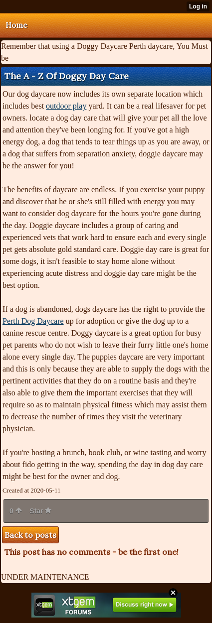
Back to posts (30, 535)
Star (40, 511)
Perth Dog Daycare (33, 321)
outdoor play (66, 106)
